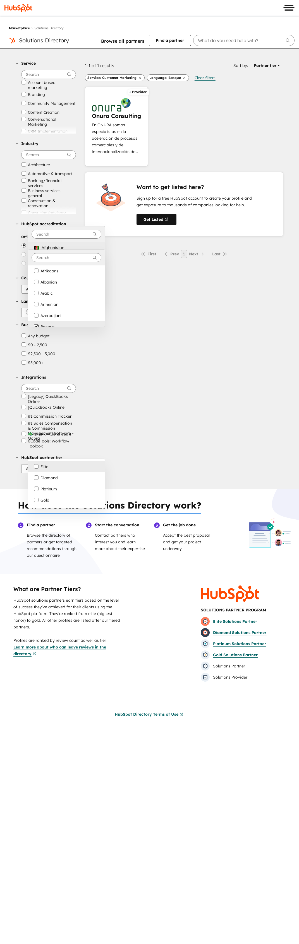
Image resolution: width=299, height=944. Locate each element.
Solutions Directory (44, 40)
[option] (66, 247)
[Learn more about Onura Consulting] (116, 126)
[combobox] (66, 234)
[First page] (148, 254)
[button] (46, 63)
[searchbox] (244, 40)
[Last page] (219, 254)
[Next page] (197, 254)
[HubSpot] (18, 8)
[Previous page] (171, 254)
